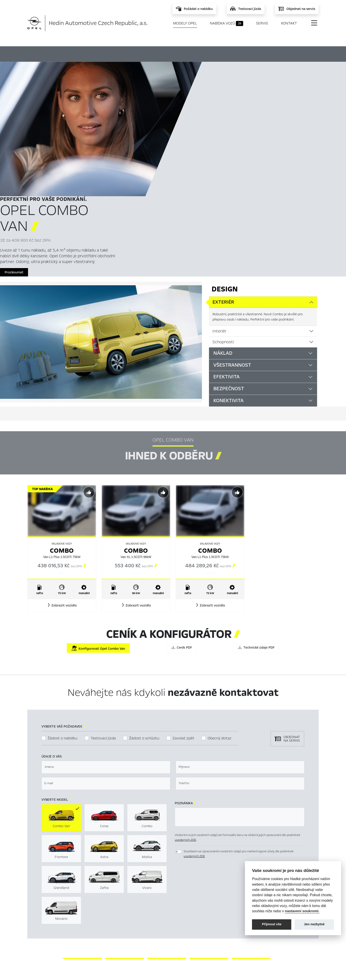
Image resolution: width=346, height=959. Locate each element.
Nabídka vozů (226, 23)
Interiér (219, 212)
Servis (262, 23)
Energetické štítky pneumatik (209, 914)
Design (225, 170)
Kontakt (289, 23)
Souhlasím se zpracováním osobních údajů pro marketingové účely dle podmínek (239, 735)
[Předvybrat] (89, 373)
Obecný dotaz (219, 619)
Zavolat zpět (183, 619)
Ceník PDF (181, 529)
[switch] (178, 733)
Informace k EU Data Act (206, 921)
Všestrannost (232, 246)
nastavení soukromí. (302, 911)
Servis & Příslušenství (121, 914)
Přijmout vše (272, 924)
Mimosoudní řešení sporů (206, 907)
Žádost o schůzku (144, 619)
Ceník (223, 53)
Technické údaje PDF (256, 529)
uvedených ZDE (185, 721)
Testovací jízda (103, 619)
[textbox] (105, 648)
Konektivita (228, 282)
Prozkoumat (216, 146)
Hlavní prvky (98, 53)
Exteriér (223, 183)
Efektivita (226, 258)
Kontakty (113, 928)
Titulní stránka (117, 899)
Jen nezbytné (314, 924)
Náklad (222, 234)
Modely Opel (185, 23)
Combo (62, 432)
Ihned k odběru (143, 53)
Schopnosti (223, 223)
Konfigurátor (189, 53)
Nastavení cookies (201, 899)
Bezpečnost (228, 270)
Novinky (112, 921)
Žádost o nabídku (62, 619)
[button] (62, 487)
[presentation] (208, 765)
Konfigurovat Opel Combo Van (98, 529)
